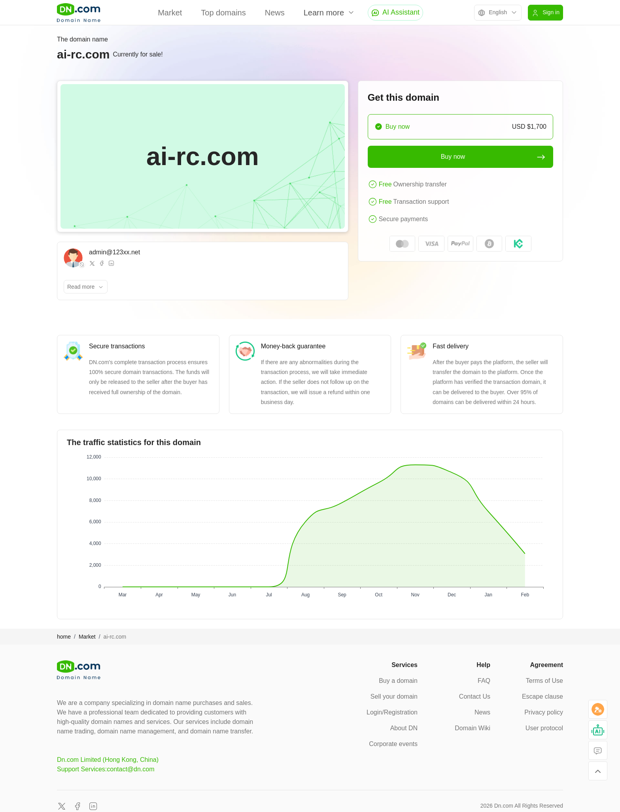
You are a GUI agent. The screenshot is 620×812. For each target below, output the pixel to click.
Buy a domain (398, 680)
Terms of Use (544, 680)
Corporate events (393, 744)
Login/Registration (392, 712)
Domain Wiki (472, 728)
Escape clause (542, 696)
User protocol (544, 728)
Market (170, 12)
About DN (404, 728)
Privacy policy (543, 712)
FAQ (484, 680)
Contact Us (474, 696)
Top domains (223, 12)
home (64, 636)
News (275, 12)
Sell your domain (394, 696)
